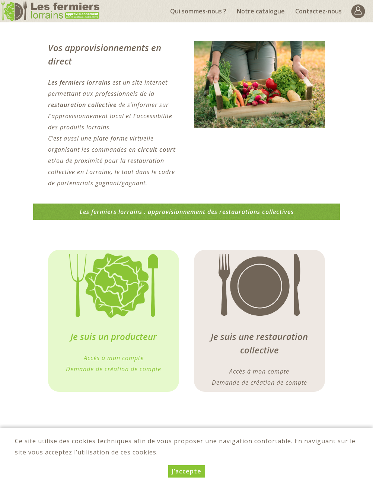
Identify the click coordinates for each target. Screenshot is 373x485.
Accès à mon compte (259, 371)
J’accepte (186, 471)
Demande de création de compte (259, 382)
